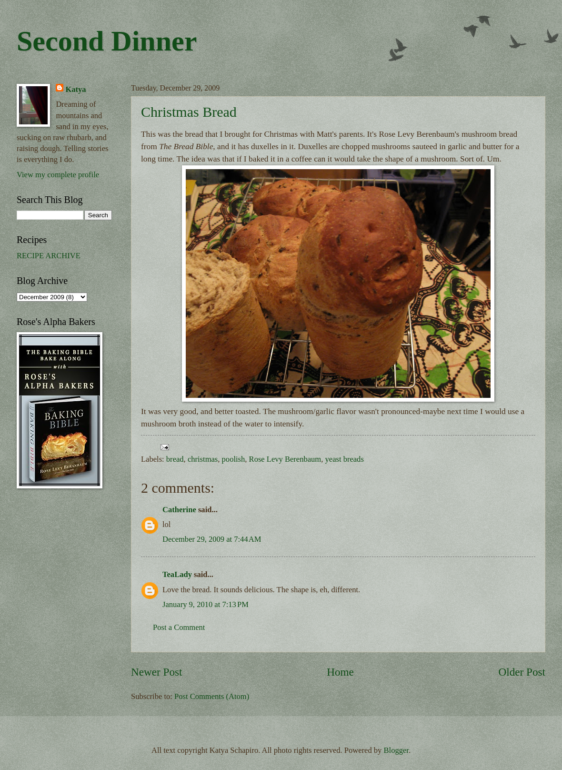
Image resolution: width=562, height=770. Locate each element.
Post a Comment (179, 627)
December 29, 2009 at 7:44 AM (211, 539)
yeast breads (344, 459)
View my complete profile (58, 174)
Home (340, 672)
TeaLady (177, 574)
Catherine (179, 509)
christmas (203, 459)
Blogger (396, 750)
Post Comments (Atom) (211, 696)
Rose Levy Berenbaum (285, 459)
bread (175, 459)
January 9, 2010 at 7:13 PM (205, 604)
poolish (233, 459)
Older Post (522, 672)
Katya (75, 89)
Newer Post (156, 672)
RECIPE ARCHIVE (48, 255)
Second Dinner (107, 41)
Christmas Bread (189, 112)
